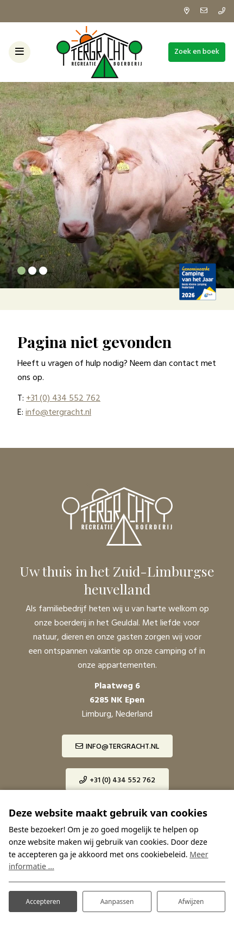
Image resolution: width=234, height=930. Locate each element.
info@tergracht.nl (58, 413)
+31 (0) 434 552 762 (63, 398)
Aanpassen (117, 901)
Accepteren (43, 901)
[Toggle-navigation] (19, 52)
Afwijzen (191, 901)
